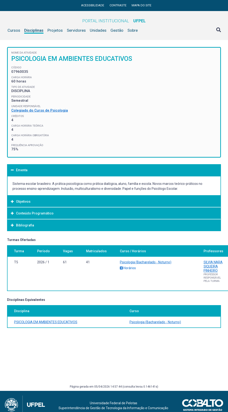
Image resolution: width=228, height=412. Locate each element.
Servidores (76, 30)
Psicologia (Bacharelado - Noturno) (145, 262)
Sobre (132, 30)
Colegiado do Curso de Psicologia (39, 110)
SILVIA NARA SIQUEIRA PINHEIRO (213, 266)
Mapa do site (141, 5)
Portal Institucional (114, 20)
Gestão (116, 30)
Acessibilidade (93, 5)
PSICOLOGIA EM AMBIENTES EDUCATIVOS (45, 322)
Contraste (118, 5)
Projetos (55, 30)
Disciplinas (33, 30)
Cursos (14, 30)
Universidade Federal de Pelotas (113, 403)
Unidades (98, 30)
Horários (128, 268)
